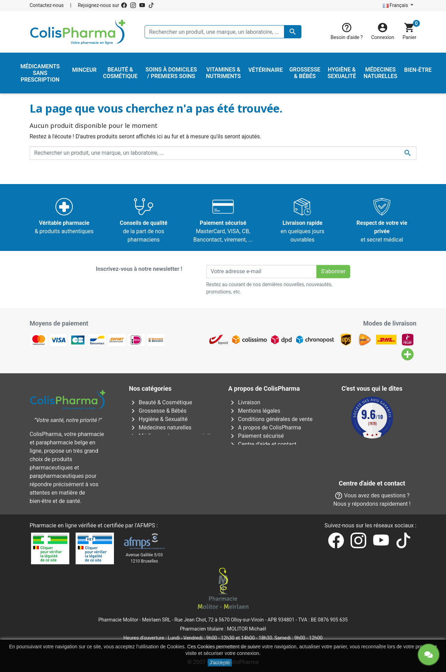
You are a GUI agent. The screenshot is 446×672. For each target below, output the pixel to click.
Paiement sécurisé (256, 436)
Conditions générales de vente (270, 419)
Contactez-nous (47, 5)
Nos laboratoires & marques (267, 477)
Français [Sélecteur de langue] (396, 5)
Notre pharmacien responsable (271, 452)
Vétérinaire (147, 461)
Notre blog (246, 486)
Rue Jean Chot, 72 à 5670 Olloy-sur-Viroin (218, 620)
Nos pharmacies (253, 469)
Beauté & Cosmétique (160, 402)
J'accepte (219, 662)
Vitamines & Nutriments (163, 469)
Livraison (244, 402)
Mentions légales (254, 410)
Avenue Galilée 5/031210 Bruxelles (144, 558)
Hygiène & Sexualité (158, 419)
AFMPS (146, 525)
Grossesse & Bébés (157, 410)
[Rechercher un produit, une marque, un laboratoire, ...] (223, 31)
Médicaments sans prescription (173, 436)
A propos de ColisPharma (264, 427)
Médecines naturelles (160, 427)
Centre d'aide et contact (262, 444)
